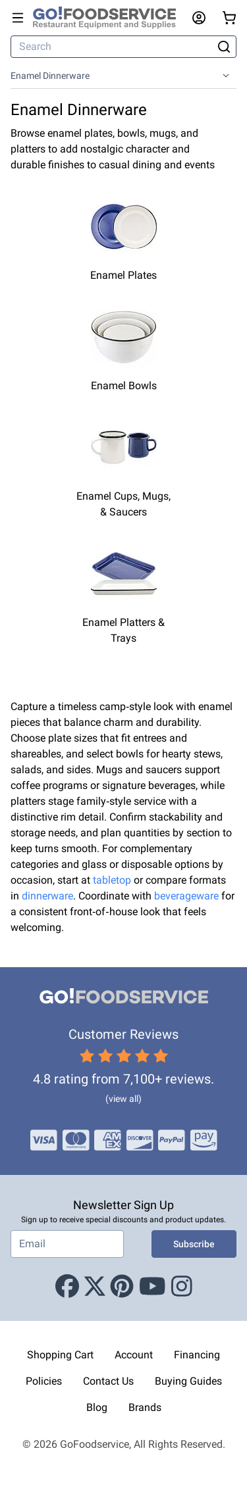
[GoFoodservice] (109, 18)
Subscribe (194, 1244)
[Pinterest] (122, 1287)
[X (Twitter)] (94, 1287)
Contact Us (108, 1381)
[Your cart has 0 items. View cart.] (229, 17)
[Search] (112, 46)
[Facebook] (67, 1287)
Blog (96, 1407)
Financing (197, 1355)
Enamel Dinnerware (50, 75)
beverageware (186, 896)
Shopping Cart (60, 1355)
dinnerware (47, 896)
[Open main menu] (17, 18)
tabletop (112, 880)
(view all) (123, 1098)
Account (134, 1355)
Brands (144, 1407)
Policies (44, 1381)
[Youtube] (152, 1287)
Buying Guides (188, 1381)
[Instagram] (181, 1287)
